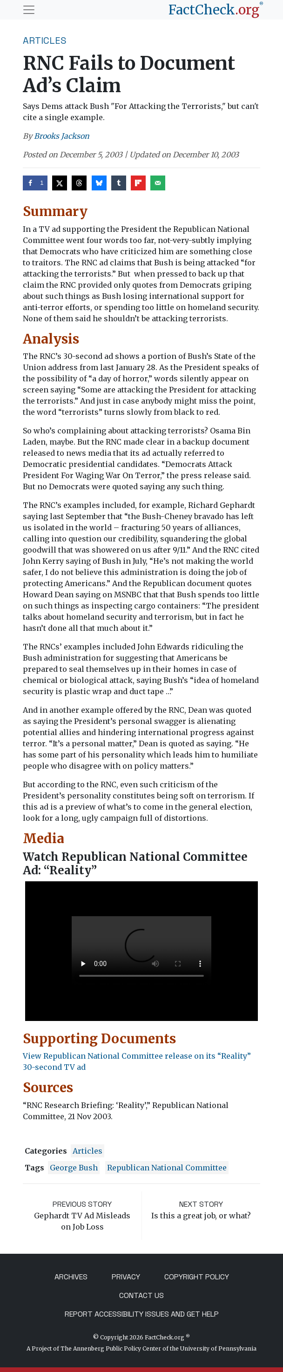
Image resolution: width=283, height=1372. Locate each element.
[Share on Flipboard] (138, 183)
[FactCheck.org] (215, 10)
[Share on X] (59, 183)
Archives (71, 1277)
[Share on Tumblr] (118, 183)
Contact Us (141, 1295)
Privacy (126, 1277)
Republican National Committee (167, 1167)
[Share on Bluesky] (99, 183)
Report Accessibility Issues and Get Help (142, 1314)
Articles (45, 40)
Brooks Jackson (61, 136)
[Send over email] (157, 183)
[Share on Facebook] (35, 183)
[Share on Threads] (79, 183)
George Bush (74, 1167)
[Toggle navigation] (29, 9)
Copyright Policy (196, 1277)
